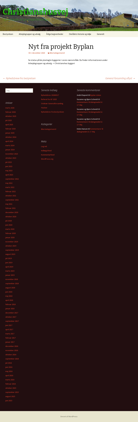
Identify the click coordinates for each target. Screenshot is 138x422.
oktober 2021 (10, 195)
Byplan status (95, 95)
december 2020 (11, 212)
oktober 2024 (10, 137)
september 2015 (12, 392)
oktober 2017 (10, 317)
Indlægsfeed (46, 150)
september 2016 (12, 359)
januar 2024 (9, 149)
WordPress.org (47, 159)
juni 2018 (8, 292)
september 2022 (12, 179)
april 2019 (9, 267)
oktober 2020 (10, 216)
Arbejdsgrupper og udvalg (29, 34)
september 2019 (12, 250)
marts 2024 (9, 145)
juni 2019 (8, 262)
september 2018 (12, 283)
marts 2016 (9, 379)
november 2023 (11, 154)
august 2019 (10, 254)
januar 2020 (9, 237)
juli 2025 (8, 120)
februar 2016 (10, 384)
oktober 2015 (10, 388)
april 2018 (9, 300)
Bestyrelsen (8, 34)
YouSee (44, 107)
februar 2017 (10, 338)
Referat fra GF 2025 (49, 99)
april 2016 (9, 375)
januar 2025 (9, 133)
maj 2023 (8, 170)
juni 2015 (8, 400)
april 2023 (9, 174)
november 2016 (11, 350)
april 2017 (9, 329)
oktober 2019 (10, 246)
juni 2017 (8, 325)
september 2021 (12, 200)
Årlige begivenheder (54, 34)
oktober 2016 (10, 354)
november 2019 (11, 241)
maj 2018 (8, 296)
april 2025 (9, 124)
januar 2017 (9, 342)
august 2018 (10, 287)
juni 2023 (8, 166)
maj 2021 (8, 204)
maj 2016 (8, 371)
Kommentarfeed (47, 155)
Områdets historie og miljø (80, 34)
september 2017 (12, 321)
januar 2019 (9, 275)
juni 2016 (8, 367)
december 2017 (11, 313)
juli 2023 (8, 162)
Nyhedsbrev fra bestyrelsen (52, 112)
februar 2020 (10, 233)
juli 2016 (8, 363)
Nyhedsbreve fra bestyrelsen (19, 78)
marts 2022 (9, 187)
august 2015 (10, 396)
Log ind (44, 146)
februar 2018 (10, 304)
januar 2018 (9, 308)
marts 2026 (9, 108)
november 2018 (11, 279)
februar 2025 (10, 128)
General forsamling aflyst (120, 78)
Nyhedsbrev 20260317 (50, 95)
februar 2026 (10, 112)
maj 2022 (8, 183)
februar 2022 (10, 191)
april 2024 (9, 141)
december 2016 (11, 346)
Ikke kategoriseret (57, 53)
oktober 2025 (10, 116)
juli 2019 (8, 258)
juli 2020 (8, 220)
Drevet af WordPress (69, 416)
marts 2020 (9, 229)
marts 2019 (9, 271)
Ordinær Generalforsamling (52, 103)
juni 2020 (8, 225)
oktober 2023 (10, 158)
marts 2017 (9, 333)
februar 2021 (10, 208)
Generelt (100, 34)
